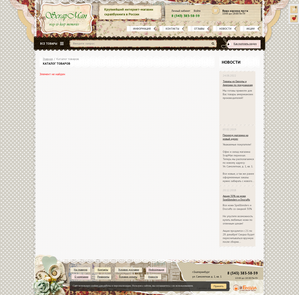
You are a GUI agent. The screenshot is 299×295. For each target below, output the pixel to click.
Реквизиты (103, 276)
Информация (142, 28)
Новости (225, 28)
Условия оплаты (128, 276)
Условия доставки (128, 269)
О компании (81, 276)
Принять (219, 286)
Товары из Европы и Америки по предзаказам (238, 83)
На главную (80, 269)
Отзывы (199, 28)
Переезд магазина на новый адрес (235, 137)
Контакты (172, 28)
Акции (250, 28)
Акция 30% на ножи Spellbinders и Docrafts (236, 197)
